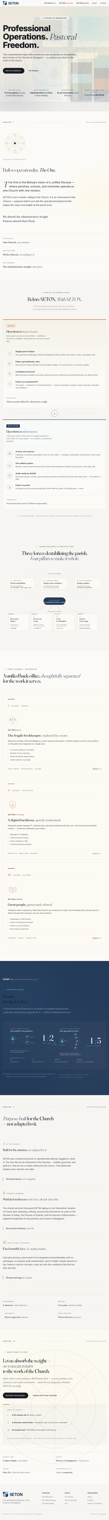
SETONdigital (101, 1514)
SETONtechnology (49, 1500)
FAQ (66, 1503)
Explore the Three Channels (45, 1398)
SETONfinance (47, 1497)
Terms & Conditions (94, 1503)
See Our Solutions (13, 70)
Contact (103, 3)
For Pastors (33, 70)
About (89, 1497)
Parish (94, 3)
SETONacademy (48, 1503)
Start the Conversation (15, 1398)
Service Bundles (71, 1500)
